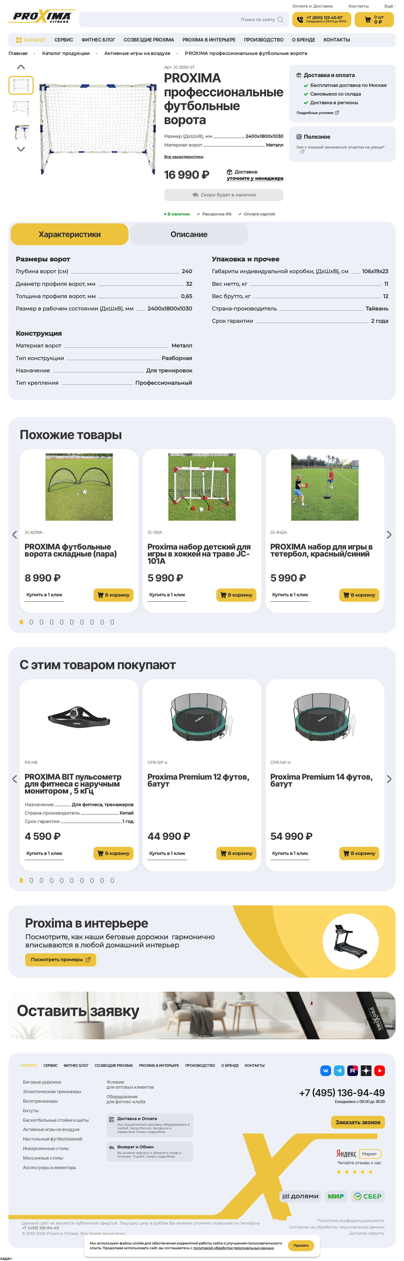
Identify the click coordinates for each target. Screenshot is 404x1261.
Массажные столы (43, 1158)
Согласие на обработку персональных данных (336, 1227)
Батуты (31, 1110)
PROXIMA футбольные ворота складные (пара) (71, 550)
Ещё (390, 6)
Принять (301, 1245)
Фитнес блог (98, 40)
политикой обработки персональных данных (233, 1248)
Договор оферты (366, 1233)
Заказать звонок (358, 1122)
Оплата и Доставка (312, 6)
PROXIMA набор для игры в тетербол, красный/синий (321, 550)
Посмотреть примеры (61, 959)
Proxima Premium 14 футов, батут (321, 780)
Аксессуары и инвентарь (49, 1167)
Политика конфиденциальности (350, 1220)
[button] (21, 67)
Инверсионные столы (46, 1148)
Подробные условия (315, 113)
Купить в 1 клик (44, 594)
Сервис (63, 40)
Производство (264, 40)
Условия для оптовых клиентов (130, 1084)
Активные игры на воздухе (51, 1129)
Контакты (358, 6)
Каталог (31, 40)
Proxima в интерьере (209, 40)
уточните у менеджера (255, 178)
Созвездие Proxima (149, 40)
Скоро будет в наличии (224, 195)
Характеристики (70, 234)
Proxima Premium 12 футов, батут (199, 780)
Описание (189, 234)
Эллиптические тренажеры (52, 1091)
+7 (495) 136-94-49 (342, 1093)
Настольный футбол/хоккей (52, 1139)
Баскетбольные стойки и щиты (56, 1120)
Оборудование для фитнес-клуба (126, 1099)
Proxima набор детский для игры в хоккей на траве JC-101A (199, 553)
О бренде (303, 40)
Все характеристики (183, 156)
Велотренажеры (40, 1101)
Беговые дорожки (42, 1082)
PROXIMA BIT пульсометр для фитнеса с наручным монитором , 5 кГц (73, 784)
